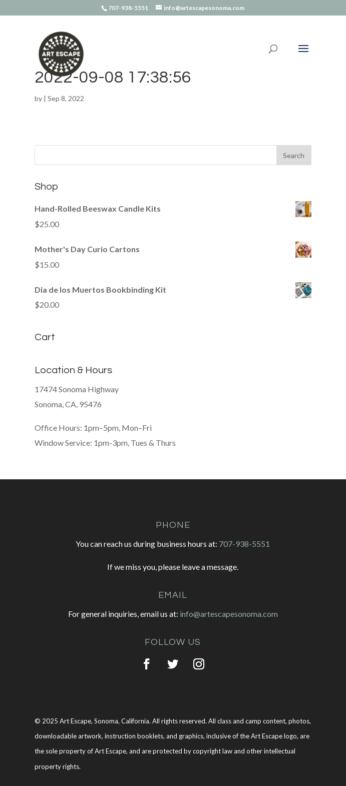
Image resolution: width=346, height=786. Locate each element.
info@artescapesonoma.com (229, 613)
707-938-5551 (244, 543)
